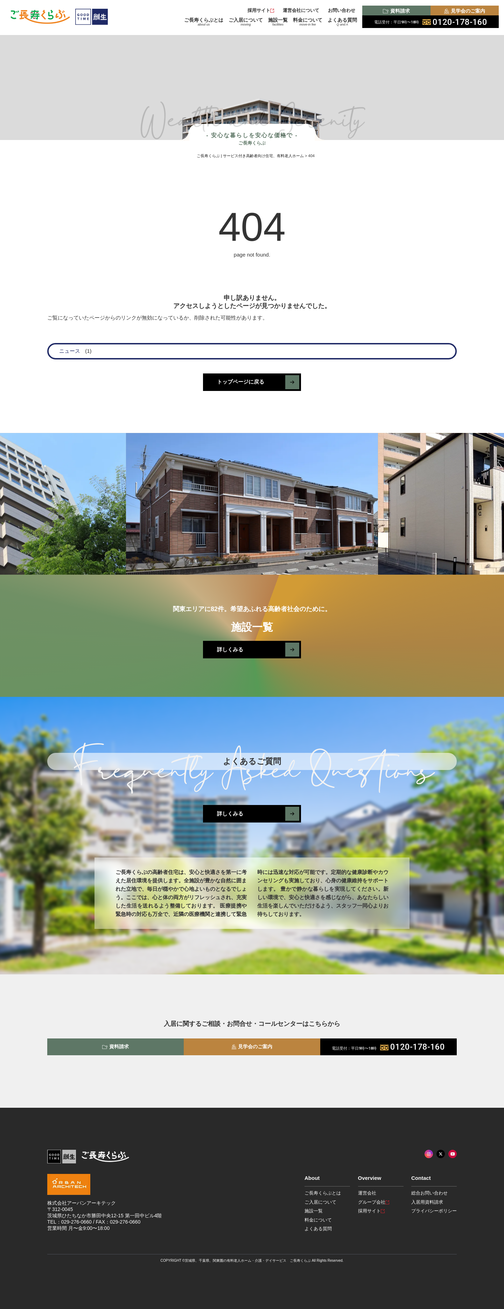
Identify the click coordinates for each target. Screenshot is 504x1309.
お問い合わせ (341, 10)
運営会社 (367, 1193)
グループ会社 (373, 1202)
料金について (307, 21)
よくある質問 (342, 21)
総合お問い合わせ (429, 1193)
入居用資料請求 (427, 1202)
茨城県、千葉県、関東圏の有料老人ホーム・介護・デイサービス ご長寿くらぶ (248, 1260)
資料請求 (396, 11)
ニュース (69, 351)
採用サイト (260, 10)
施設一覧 (278, 21)
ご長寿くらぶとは (203, 21)
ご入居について (246, 21)
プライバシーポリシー (434, 1210)
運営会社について (301, 10)
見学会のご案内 (464, 11)
